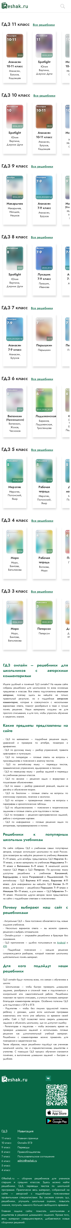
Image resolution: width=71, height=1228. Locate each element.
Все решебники (44, 25)
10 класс (7, 1143)
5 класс (6, 1165)
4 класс (6, 1170)
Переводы (23, 1147)
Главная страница (28, 1138)
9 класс (6, 1147)
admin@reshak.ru (27, 1160)
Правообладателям (29, 1152)
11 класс (6, 1138)
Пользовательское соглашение (36, 1156)
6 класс (6, 1161)
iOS (5, 946)
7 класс (6, 1156)
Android (61, 942)
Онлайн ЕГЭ (25, 1143)
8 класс (6, 1152)
